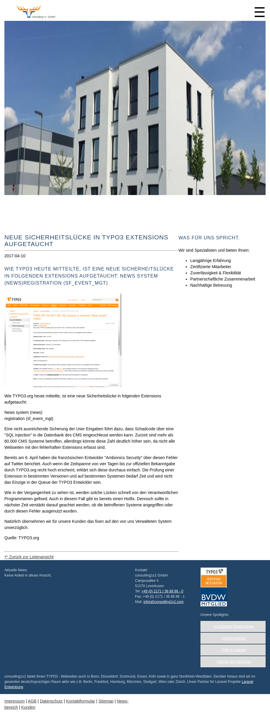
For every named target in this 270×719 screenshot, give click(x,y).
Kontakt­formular (80, 701)
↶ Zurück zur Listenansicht (29, 557)
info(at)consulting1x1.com (164, 602)
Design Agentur (234, 638)
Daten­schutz (51, 701)
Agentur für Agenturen (234, 662)
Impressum (14, 701)
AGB (32, 701)
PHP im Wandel (234, 650)
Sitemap (105, 701)
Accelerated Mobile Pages (233, 626)
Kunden (28, 707)
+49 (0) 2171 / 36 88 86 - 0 (162, 591)
